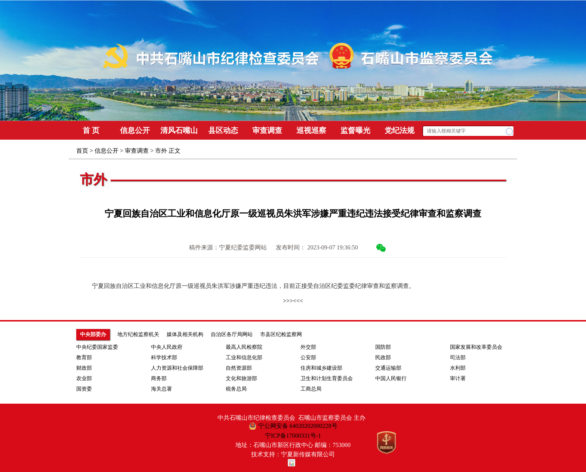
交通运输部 (388, 368)
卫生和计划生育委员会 (326, 378)
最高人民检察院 (244, 347)
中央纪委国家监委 (97, 347)
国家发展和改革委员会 (476, 347)
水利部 (458, 368)
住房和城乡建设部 (321, 368)
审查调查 (137, 151)
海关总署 (161, 389)
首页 (82, 151)
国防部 (383, 347)
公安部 (308, 357)
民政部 (383, 357)
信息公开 (106, 151)
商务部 (159, 378)
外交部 (308, 347)
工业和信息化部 (244, 357)
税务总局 (236, 389)
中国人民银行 (391, 378)
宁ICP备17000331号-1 (293, 435)
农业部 (84, 378)
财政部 (84, 368)
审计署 (458, 378)
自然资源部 (239, 368)
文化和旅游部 (241, 378)
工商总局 (310, 389)
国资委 (84, 389)
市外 (161, 151)
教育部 (84, 357)
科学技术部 (164, 357)
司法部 (458, 357)
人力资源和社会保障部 (177, 368)
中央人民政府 (166, 347)
